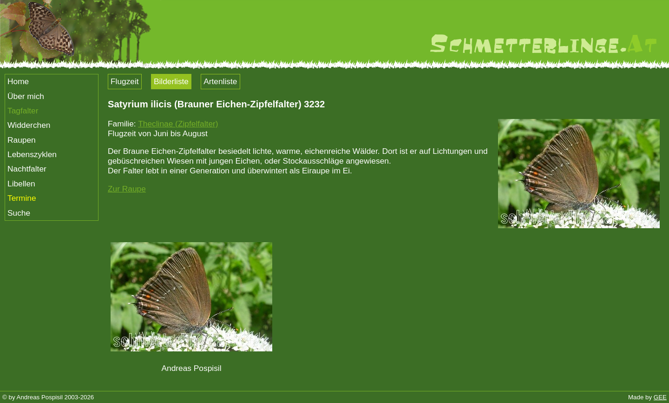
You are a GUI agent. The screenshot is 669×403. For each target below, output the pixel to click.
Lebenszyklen (32, 154)
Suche (18, 213)
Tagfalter (22, 110)
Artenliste (220, 81)
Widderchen (28, 125)
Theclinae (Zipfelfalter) (178, 123)
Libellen (21, 183)
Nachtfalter (26, 168)
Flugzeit (125, 81)
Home (18, 81)
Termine (21, 198)
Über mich (25, 96)
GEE (660, 397)
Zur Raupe (127, 188)
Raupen (21, 140)
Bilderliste (171, 81)
